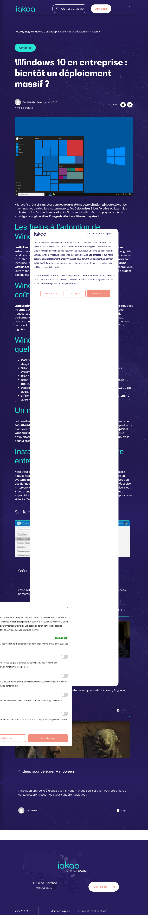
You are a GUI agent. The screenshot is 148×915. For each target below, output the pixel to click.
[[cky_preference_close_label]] (67, 607)
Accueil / (20, 31)
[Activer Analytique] (64, 676)
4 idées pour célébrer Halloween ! (47, 771)
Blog (27, 31)
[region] (74, 457)
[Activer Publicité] (64, 714)
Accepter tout (98, 293)
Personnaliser (51, 293)
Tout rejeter (75, 293)
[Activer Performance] (64, 695)
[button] (130, 8)
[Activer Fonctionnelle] (64, 657)
